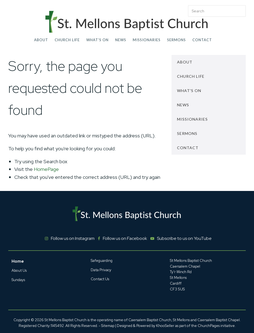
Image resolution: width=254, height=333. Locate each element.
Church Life (67, 40)
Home (18, 261)
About (41, 40)
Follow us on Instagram (73, 238)
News (120, 40)
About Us (19, 270)
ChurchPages (209, 325)
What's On (97, 40)
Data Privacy (101, 270)
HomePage (46, 169)
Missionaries (147, 40)
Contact (202, 40)
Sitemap (107, 325)
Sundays (18, 280)
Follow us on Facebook (125, 238)
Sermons (176, 40)
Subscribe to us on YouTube (184, 238)
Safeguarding (101, 260)
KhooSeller (165, 325)
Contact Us (100, 279)
